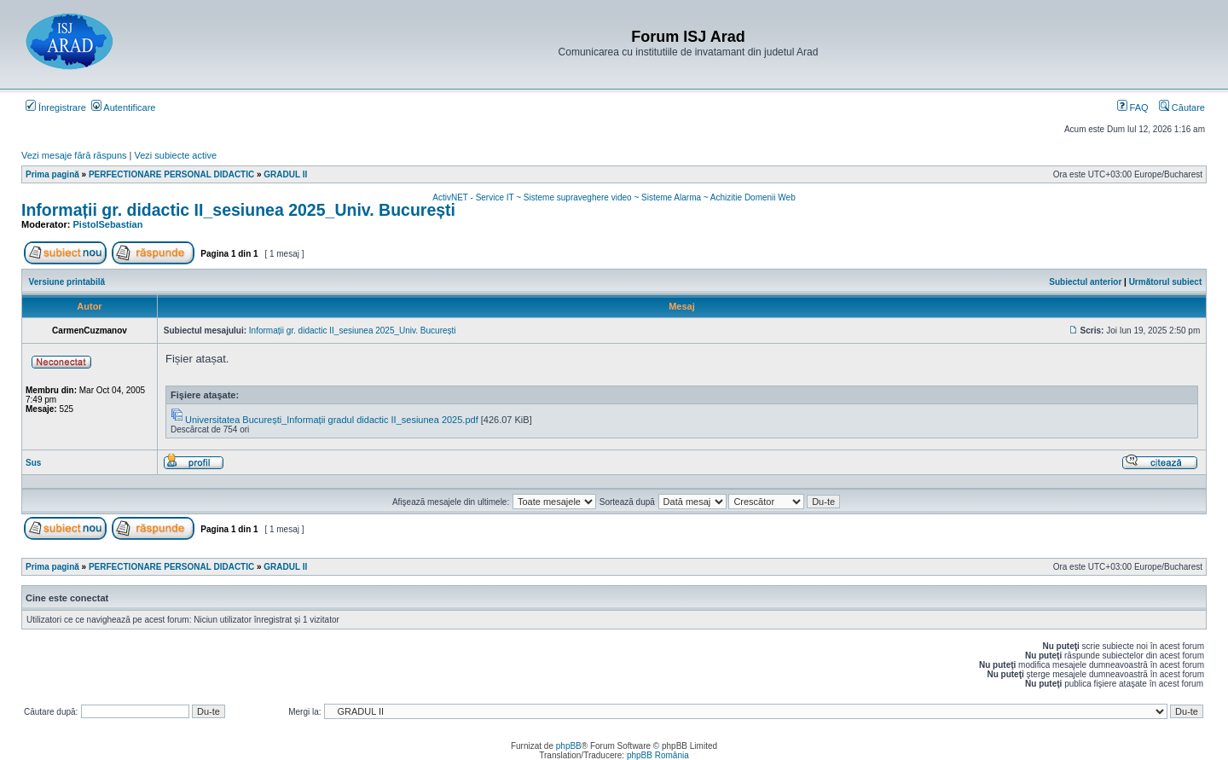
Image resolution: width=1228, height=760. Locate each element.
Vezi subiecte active (176, 155)
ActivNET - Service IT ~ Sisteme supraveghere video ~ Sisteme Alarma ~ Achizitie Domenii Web (613, 197)
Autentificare (123, 107)
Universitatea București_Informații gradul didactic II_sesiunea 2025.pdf (331, 420)
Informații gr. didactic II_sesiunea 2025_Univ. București (238, 209)
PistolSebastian (108, 224)
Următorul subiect (1165, 282)
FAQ (1133, 107)
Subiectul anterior (1085, 282)
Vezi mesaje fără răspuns (74, 155)
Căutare (1182, 107)
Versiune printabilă (67, 282)
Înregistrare (56, 107)
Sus (33, 462)
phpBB (569, 746)
